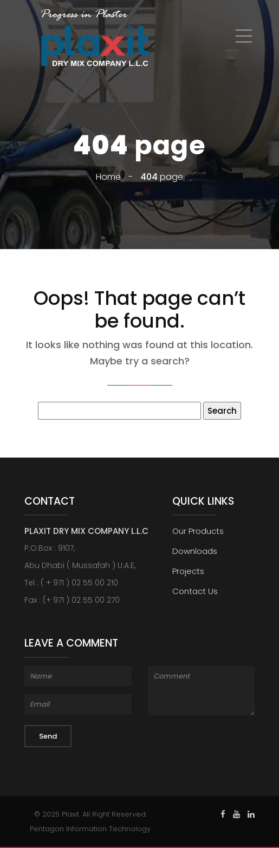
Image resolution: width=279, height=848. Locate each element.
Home (108, 177)
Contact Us (195, 591)
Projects (188, 571)
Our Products (198, 531)
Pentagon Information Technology (90, 829)
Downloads (194, 551)
